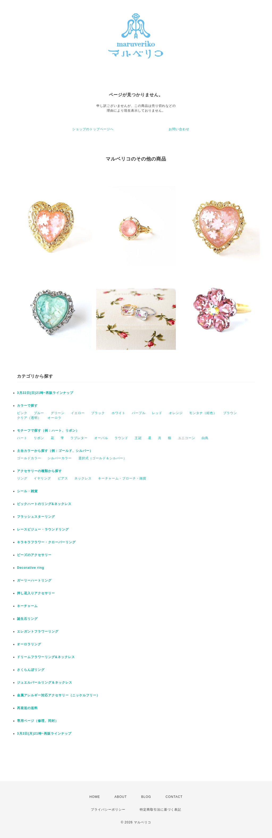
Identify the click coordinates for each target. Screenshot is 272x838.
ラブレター (79, 438)
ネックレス (83, 478)
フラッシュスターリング (36, 517)
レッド (157, 413)
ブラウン (230, 413)
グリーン (58, 413)
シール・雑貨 (27, 491)
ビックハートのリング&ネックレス (44, 504)
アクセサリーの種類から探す (39, 471)
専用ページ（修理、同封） (37, 721)
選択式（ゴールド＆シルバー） (102, 458)
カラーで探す (27, 405)
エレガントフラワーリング (37, 631)
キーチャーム (27, 606)
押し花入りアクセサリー (36, 593)
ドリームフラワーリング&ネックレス (46, 657)
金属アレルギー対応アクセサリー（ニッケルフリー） (58, 695)
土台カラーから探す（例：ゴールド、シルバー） (55, 451)
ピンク (22, 413)
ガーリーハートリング (34, 580)
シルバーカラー (60, 458)
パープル (139, 413)
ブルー (39, 413)
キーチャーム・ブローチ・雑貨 (122, 478)
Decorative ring (30, 568)
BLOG (146, 797)
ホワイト (118, 413)
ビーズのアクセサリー (34, 555)
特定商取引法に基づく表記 (160, 809)
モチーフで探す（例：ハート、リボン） (48, 430)
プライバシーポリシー (108, 809)
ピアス (63, 478)
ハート (22, 438)
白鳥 (205, 438)
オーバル (101, 438)
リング (22, 478)
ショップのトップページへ (93, 129)
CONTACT (173, 797)
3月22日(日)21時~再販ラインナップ (45, 393)
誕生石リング (27, 619)
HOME (95, 797)
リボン (39, 438)
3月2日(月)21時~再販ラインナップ (44, 733)
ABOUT (120, 797)
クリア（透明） (29, 418)
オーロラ (54, 418)
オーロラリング (29, 644)
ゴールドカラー (29, 458)
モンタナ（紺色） (203, 413)
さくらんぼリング (31, 670)
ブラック (98, 413)
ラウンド (121, 438)
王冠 (138, 438)
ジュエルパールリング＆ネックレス (44, 682)
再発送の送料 (27, 708)
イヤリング (42, 478)
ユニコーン (186, 438)
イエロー (78, 413)
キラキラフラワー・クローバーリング (46, 542)
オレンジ (176, 413)
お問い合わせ (179, 129)
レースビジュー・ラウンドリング (43, 529)
